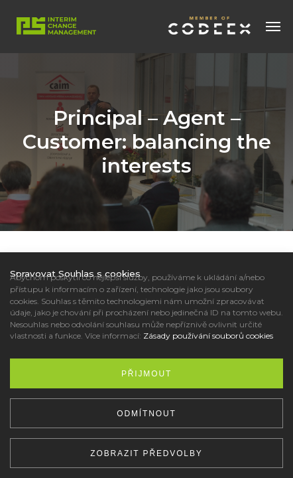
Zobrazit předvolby (146, 453)
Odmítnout (146, 413)
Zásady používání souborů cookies (208, 336)
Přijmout (146, 373)
